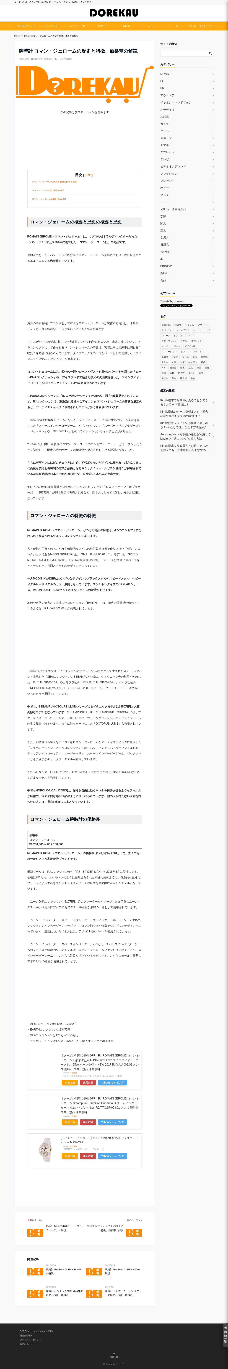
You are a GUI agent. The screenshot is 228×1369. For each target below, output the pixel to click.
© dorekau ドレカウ (114, 1364)
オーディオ (167, 109)
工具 (163, 230)
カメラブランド (51, 26)
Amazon (70, 1082)
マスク (164, 194)
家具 (163, 223)
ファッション (168, 173)
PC (176, 26)
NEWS (164, 74)
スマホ (101, 26)
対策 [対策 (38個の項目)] (182, 362)
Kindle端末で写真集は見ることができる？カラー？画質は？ (184, 402)
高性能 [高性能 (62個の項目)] (183, 378)
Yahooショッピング (112, 1082)
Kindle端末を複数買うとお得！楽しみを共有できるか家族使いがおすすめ (184, 448)
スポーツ (166, 138)
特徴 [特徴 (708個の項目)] (207, 367)
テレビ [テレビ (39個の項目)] (165, 346)
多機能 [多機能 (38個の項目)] (204, 357)
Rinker (74, 1073)
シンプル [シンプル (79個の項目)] (178, 335)
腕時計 (126, 26)
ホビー (164, 187)
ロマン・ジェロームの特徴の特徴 (48, 190)
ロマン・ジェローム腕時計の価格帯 (49, 199)
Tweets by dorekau (172, 301)
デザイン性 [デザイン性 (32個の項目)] (190, 346)
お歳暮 (164, 116)
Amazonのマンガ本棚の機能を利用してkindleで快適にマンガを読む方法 (185, 436)
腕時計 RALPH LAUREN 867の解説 (122, 1271)
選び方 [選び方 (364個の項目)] (165, 378)
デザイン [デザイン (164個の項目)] (176, 346)
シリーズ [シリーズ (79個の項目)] (166, 335)
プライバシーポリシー (30, 1340)
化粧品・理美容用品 (173, 209)
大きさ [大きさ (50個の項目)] (165, 362)
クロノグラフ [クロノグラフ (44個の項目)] (182, 330)
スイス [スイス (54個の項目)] (190, 335)
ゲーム (164, 130)
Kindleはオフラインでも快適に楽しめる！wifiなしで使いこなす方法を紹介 (184, 425)
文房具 (164, 237)
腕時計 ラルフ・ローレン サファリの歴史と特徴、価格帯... (123, 1293)
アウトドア (167, 95)
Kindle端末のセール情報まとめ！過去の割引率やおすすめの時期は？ (184, 413)
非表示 (89, 175)
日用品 (164, 244)
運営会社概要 (26, 1335)
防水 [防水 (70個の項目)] (174, 378)
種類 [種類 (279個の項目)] (164, 373)
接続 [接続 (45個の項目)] (203, 362)
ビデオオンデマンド (173, 166)
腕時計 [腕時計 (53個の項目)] (191, 373)
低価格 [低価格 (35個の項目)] (165, 357)
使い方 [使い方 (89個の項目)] (175, 357)
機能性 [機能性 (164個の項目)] (173, 367)
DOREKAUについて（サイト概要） (37, 1331)
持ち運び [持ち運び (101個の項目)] (192, 362)
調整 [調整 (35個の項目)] (201, 373)
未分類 (164, 251)
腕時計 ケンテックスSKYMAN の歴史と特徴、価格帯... (64, 1293)
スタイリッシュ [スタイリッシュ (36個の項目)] (169, 341)
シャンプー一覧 (76, 26)
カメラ (151, 26)
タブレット (167, 152)
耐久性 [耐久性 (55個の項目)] (181, 373)
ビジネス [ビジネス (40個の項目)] (184, 351)
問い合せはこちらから (201, 26)
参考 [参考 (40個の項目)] (195, 357)
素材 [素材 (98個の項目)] (172, 373)
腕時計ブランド (26, 26)
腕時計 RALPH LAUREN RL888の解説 (63, 1271)
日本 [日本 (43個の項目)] (164, 367)
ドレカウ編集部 (64, 59)
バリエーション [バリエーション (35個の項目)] (169, 351)
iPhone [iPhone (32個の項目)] (178, 325)
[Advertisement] (84, 145)
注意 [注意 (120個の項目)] (190, 367)
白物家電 (166, 266)
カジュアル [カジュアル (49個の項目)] (167, 330)
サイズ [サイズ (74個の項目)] (206, 330)
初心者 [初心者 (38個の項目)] (185, 357)
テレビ (164, 159)
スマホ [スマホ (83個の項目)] (183, 341)
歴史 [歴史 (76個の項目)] (182, 367)
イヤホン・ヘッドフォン (176, 102)
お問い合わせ (26, 1344)
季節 (163, 216)
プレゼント (167, 180)
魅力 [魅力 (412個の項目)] (193, 378)
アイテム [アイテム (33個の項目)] (189, 325)
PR (162, 88)
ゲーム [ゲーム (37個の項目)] (196, 330)
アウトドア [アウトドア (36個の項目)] (203, 325)
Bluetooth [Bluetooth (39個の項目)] (166, 325)
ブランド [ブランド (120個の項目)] (197, 351)
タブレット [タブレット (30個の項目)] (196, 341)
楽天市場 (88, 1082)
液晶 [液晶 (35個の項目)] (199, 367)
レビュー (166, 202)
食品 (163, 280)
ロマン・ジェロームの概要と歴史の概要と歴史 (54, 181)
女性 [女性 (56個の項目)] (174, 362)
